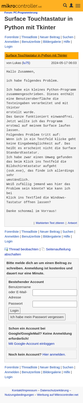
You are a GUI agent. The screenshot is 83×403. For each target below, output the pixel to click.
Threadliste (29, 37)
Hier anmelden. (54, 354)
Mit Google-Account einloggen (31, 343)
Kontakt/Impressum (24, 390)
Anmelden (12, 41)
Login (9, 46)
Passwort (15, 303)
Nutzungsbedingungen (19, 394)
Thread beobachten (21, 249)
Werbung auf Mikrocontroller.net (57, 394)
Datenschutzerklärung (54, 390)
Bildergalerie (52, 41)
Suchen (67, 37)
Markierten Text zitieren (50, 223)
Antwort (72, 223)
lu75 (26, 63)
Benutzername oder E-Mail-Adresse (19, 292)
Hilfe (67, 41)
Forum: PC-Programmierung (20, 12)
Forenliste (12, 37)
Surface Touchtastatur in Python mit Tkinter (36, 55)
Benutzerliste (31, 41)
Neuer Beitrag (50, 37)
